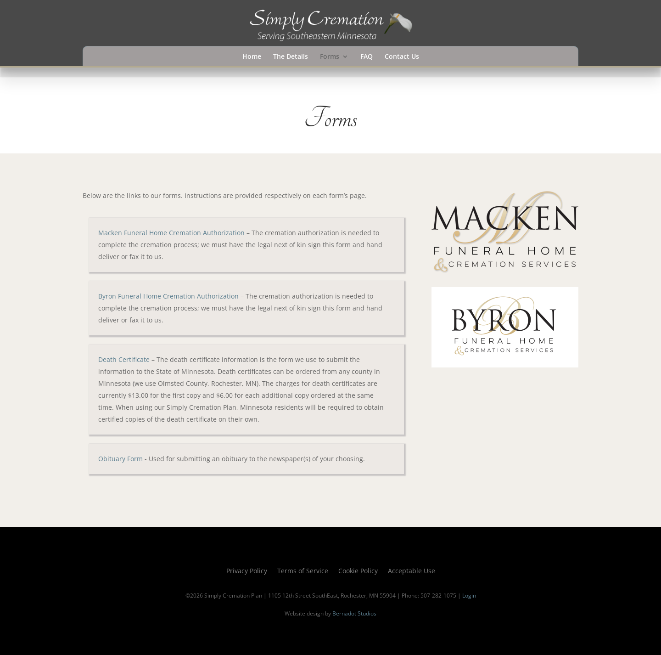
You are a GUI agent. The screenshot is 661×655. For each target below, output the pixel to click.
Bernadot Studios (354, 613)
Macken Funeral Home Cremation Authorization (171, 232)
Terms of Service (302, 571)
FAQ (366, 57)
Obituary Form (120, 458)
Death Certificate (124, 359)
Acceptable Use (411, 571)
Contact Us (402, 57)
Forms (329, 57)
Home (251, 57)
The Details (290, 57)
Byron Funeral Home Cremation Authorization (168, 296)
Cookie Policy (358, 571)
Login (469, 595)
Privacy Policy (246, 571)
